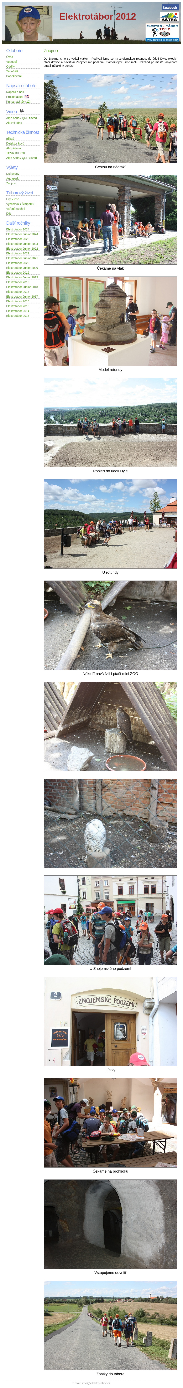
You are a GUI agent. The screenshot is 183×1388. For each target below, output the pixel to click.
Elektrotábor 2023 (17, 239)
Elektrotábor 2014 (17, 311)
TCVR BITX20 (15, 153)
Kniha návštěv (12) (18, 101)
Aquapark (12, 178)
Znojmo (11, 183)
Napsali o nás (15, 92)
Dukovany (12, 173)
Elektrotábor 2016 (17, 301)
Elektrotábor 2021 (17, 253)
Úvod (9, 57)
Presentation (23, 97)
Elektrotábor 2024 (17, 229)
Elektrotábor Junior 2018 (22, 287)
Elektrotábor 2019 (17, 272)
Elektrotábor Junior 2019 (22, 277)
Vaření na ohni (15, 208)
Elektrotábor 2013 (17, 315)
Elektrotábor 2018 (17, 282)
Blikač (10, 138)
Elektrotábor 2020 (17, 263)
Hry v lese (12, 199)
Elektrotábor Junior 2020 (22, 267)
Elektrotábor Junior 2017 (22, 296)
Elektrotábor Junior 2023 (22, 243)
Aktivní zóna (14, 122)
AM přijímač (14, 148)
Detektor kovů (15, 143)
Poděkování (14, 76)
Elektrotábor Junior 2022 (22, 248)
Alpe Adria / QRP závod (21, 118)
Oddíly (10, 66)
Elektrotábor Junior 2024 (22, 234)
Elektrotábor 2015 (17, 306)
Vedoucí (11, 61)
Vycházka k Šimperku (20, 204)
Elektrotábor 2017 (17, 291)
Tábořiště (12, 71)
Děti (8, 213)
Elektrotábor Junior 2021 (22, 258)
